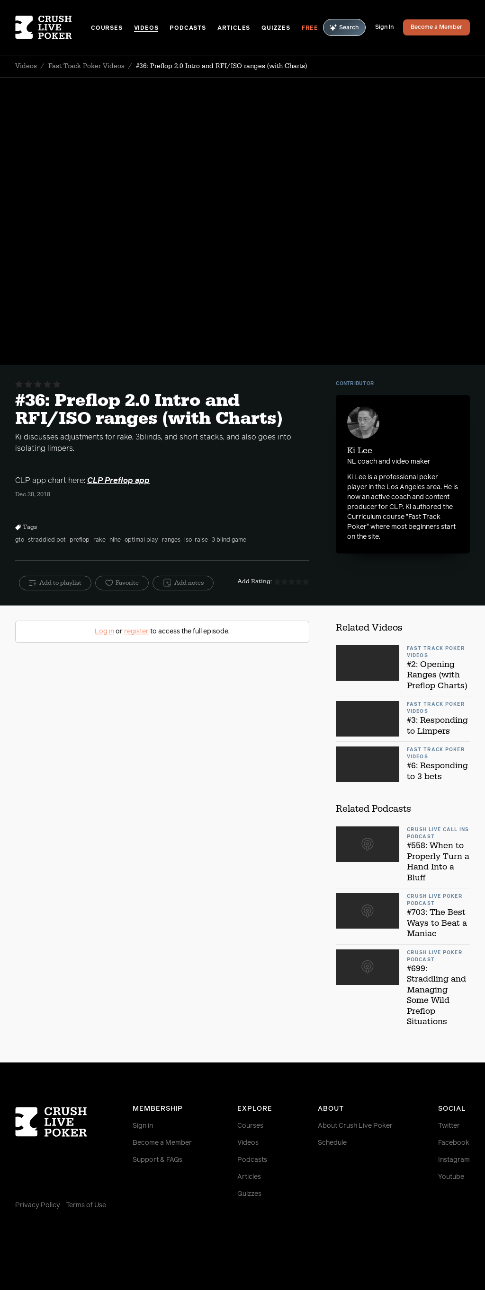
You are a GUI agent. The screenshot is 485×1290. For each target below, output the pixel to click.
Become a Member (436, 27)
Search (344, 27)
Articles (233, 28)
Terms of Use (86, 1205)
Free (310, 28)
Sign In (384, 27)
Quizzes (275, 28)
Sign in (143, 1126)
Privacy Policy (37, 1205)
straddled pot (47, 540)
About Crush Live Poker (355, 1126)
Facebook (453, 1143)
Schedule (332, 1143)
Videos (146, 28)
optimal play (141, 540)
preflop (80, 540)
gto (19, 540)
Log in (104, 631)
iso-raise (196, 540)
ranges (171, 540)
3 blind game (229, 540)
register (136, 631)
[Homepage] (53, 27)
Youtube (451, 1177)
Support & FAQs (157, 1160)
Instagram (454, 1160)
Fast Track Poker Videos (86, 66)
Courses (107, 28)
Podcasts (188, 28)
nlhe (115, 540)
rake (99, 540)
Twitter (449, 1126)
